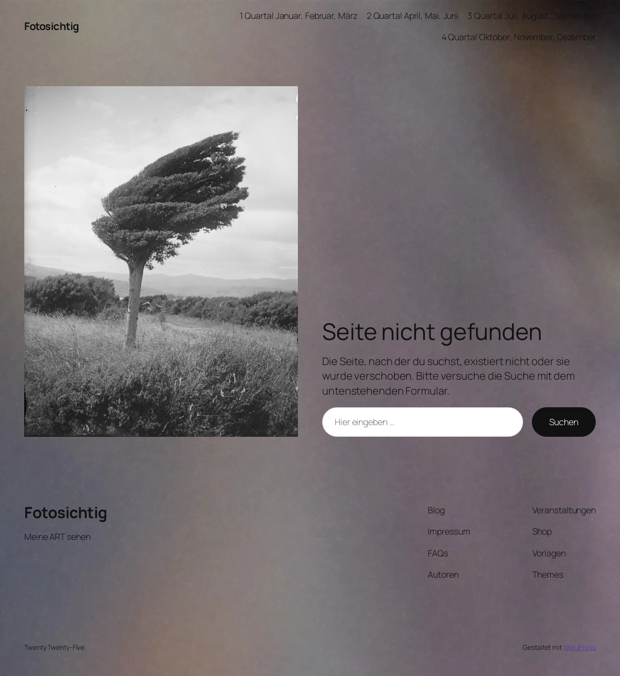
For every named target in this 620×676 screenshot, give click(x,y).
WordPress (579, 647)
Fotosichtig (51, 26)
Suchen (563, 422)
